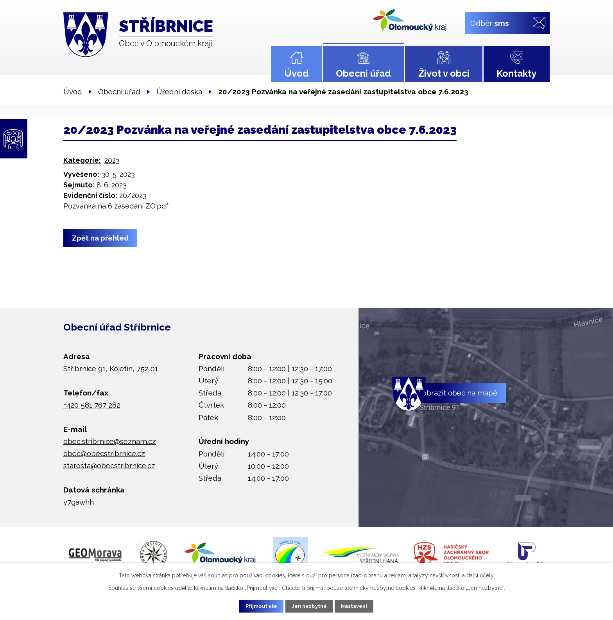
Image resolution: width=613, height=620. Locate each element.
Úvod (296, 73)
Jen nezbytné (309, 605)
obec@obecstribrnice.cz (104, 453)
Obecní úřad (363, 73)
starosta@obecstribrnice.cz (109, 465)
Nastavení (361, 605)
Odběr (489, 22)
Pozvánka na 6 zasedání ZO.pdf (115, 206)
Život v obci (444, 73)
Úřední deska (179, 91)
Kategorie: (82, 160)
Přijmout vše (255, 605)
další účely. (480, 574)
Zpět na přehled (102, 238)
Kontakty (516, 73)
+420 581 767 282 (91, 405)
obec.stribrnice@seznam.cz (109, 441)
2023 (112, 160)
